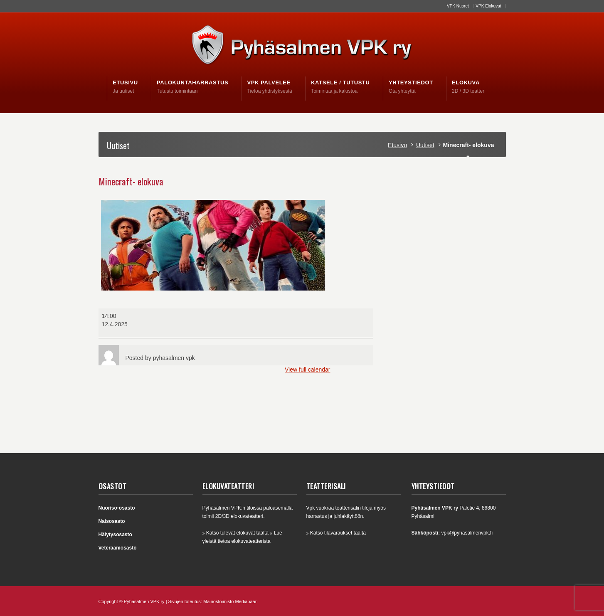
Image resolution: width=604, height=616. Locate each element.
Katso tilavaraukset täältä (338, 533)
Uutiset (425, 145)
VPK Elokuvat (488, 6)
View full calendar (307, 369)
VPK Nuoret (458, 6)
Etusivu (397, 145)
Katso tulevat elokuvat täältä (237, 533)
